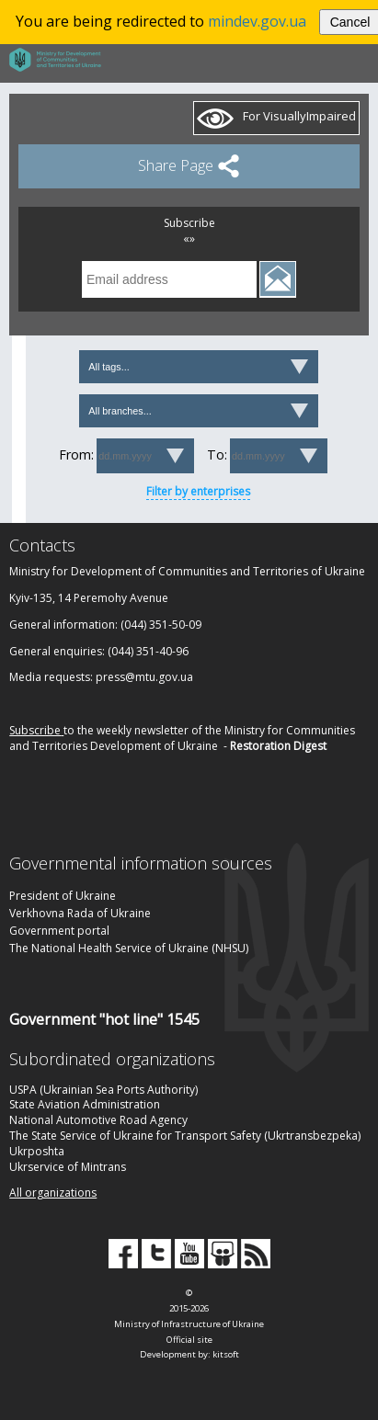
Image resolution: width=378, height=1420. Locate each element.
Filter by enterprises (198, 491)
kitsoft (225, 1354)
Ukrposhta (36, 1151)
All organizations (53, 1192)
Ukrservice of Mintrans (67, 1167)
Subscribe (35, 730)
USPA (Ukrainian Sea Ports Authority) (103, 1089)
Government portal (59, 930)
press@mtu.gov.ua (144, 677)
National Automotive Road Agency (98, 1120)
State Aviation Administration (84, 1104)
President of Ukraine (62, 895)
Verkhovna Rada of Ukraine (80, 913)
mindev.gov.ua (257, 21)
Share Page (189, 165)
